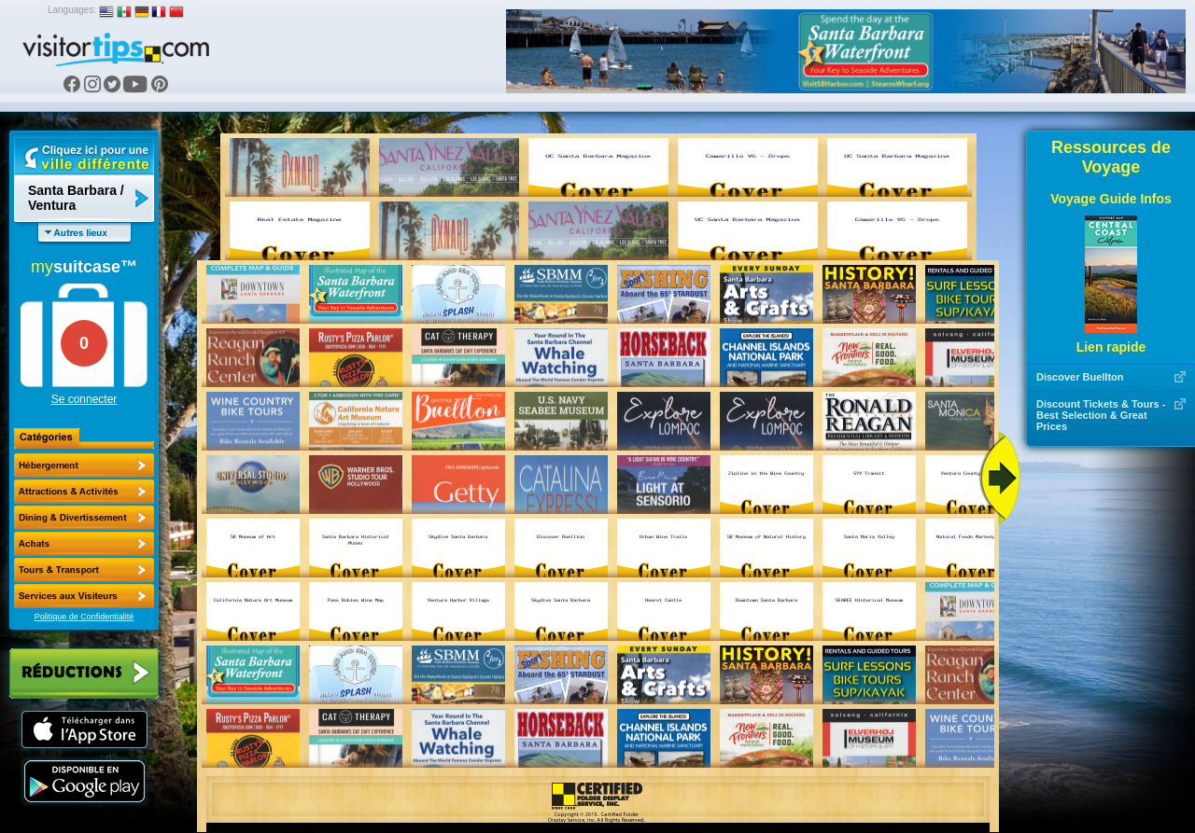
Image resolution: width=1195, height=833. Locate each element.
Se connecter (84, 399)
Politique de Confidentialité (84, 616)
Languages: (72, 10)
